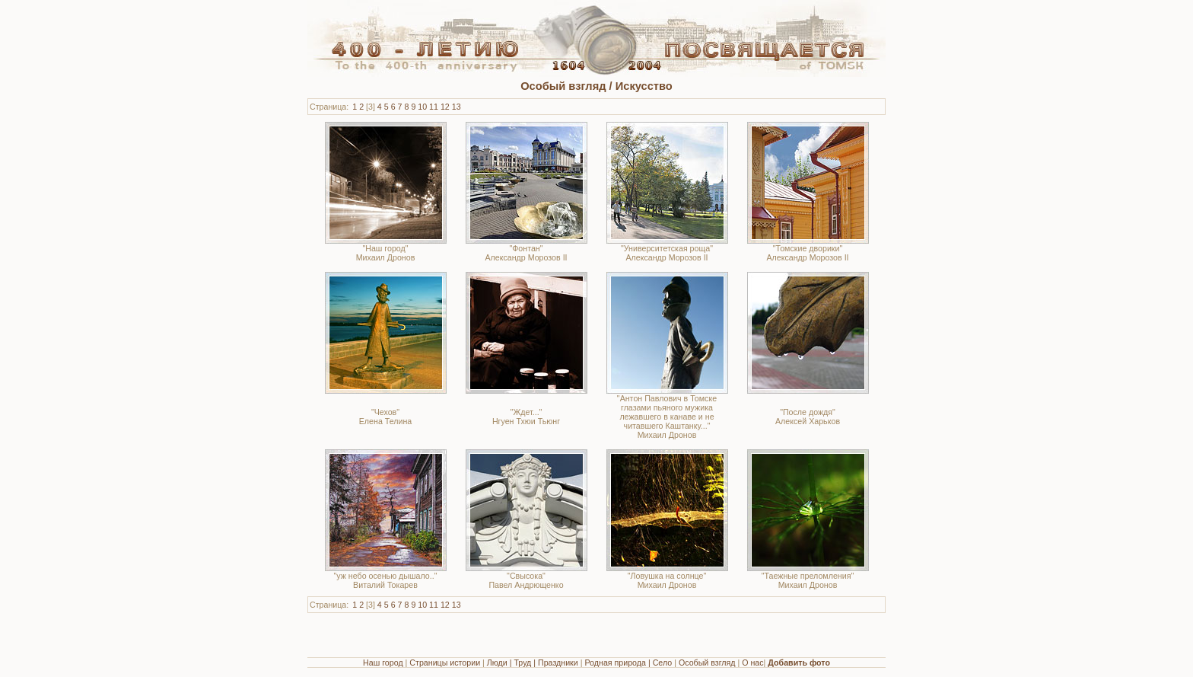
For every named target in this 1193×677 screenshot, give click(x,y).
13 (456, 106)
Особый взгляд (707, 662)
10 (422, 106)
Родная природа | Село (628, 662)
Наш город (383, 662)
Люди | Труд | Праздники (532, 662)
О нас (752, 662)
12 (445, 106)
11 (433, 106)
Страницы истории (444, 662)
